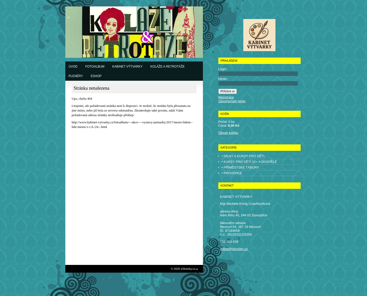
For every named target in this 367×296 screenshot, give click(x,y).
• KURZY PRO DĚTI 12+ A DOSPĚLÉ (249, 162)
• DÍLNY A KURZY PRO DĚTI (243, 156)
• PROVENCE (232, 173)
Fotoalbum (94, 66)
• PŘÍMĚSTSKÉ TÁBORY (240, 167)
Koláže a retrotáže (167, 66)
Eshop (96, 76)
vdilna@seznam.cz (234, 249)
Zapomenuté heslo (232, 101)
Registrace (226, 97)
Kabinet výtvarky (127, 66)
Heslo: (223, 79)
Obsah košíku (228, 133)
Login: (222, 69)
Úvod (73, 66)
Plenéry (76, 76)
